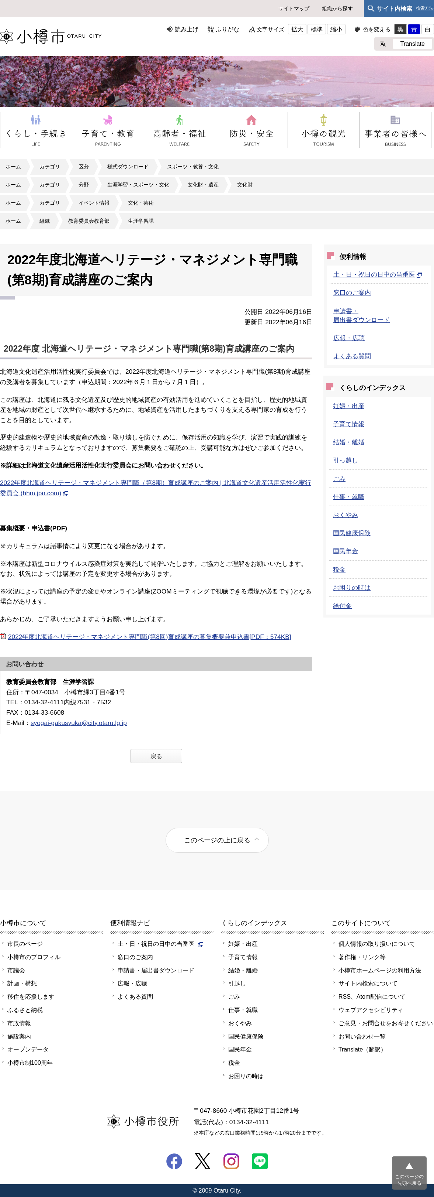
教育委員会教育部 (89, 221)
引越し (237, 983)
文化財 (245, 185)
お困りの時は (352, 587)
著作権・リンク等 (362, 957)
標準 (317, 29)
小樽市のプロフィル (33, 957)
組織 (44, 221)
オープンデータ (28, 1049)
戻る (156, 756)
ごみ (339, 478)
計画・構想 (22, 983)
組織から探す (337, 8)
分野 (84, 185)
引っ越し (345, 460)
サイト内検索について (367, 983)
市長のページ (25, 943)
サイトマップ (293, 8)
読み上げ (186, 29)
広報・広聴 (349, 338)
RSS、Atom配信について (372, 996)
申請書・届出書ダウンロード (156, 970)
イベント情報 (94, 203)
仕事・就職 (348, 496)
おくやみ (345, 515)
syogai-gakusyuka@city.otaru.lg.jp (79, 722)
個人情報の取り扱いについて (376, 943)
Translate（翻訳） (362, 1049)
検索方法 (425, 8)
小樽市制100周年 (30, 1062)
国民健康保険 (352, 533)
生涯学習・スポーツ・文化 (138, 185)
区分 (84, 167)
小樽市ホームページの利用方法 (379, 970)
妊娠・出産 (348, 406)
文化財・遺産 (203, 185)
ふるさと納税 (25, 1009)
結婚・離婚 (348, 442)
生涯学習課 (141, 221)
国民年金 (345, 551)
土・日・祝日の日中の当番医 (377, 274)
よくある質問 (352, 356)
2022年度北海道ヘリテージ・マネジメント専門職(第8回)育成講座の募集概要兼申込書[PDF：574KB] (149, 636)
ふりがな (227, 29)
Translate (412, 43)
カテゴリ (49, 167)
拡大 (297, 29)
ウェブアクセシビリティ (370, 1009)
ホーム (13, 167)
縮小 (336, 29)
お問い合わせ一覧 (362, 1036)
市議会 (16, 970)
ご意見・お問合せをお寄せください (385, 1023)
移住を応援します (31, 996)
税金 (339, 569)
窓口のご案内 (352, 292)
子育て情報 (348, 424)
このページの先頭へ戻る (409, 1180)
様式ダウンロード (128, 167)
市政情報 (19, 1023)
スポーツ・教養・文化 (193, 167)
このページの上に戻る (217, 840)
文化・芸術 (141, 203)
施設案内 (19, 1036)
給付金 (342, 605)
